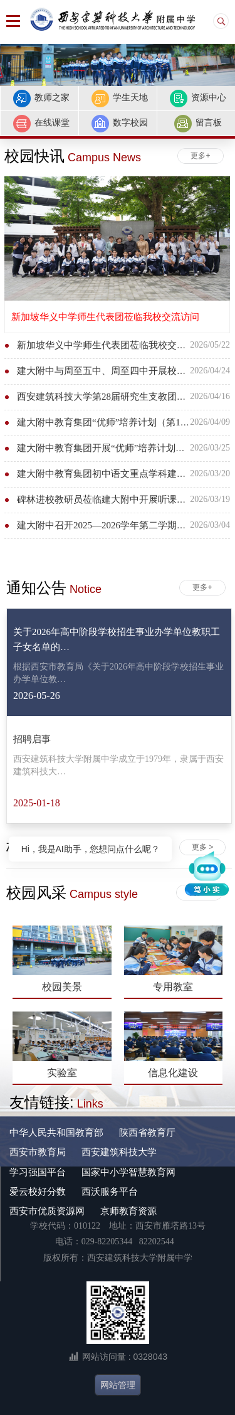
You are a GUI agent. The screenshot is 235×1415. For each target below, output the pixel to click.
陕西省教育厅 (147, 1132)
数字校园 (119, 123)
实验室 (62, 1072)
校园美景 (62, 986)
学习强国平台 (37, 1172)
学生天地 (119, 98)
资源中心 (197, 98)
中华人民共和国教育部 (56, 1132)
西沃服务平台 (109, 1191)
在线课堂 (41, 123)
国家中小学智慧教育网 (128, 1172)
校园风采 (72, 892)
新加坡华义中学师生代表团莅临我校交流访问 (105, 316)
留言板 (198, 123)
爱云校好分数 (37, 1191)
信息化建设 (173, 1072)
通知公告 (54, 587)
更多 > (202, 847)
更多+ (200, 155)
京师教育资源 (128, 1210)
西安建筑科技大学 (119, 1151)
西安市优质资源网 (47, 1210)
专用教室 (173, 986)
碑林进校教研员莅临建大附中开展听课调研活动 (115, 499)
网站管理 (117, 1385)
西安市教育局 (37, 1151)
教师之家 (41, 98)
